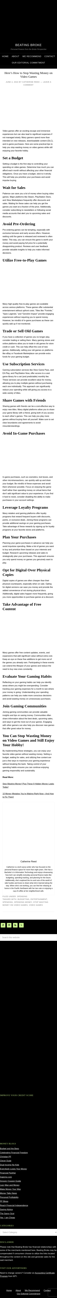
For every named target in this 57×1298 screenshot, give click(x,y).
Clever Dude (5, 1161)
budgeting (23, 899)
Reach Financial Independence (14, 1205)
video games (36, 905)
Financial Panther (8, 1173)
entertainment (39, 899)
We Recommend (32, 1290)
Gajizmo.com (6, 1177)
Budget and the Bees (9, 1149)
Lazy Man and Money (9, 1185)
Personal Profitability (9, 1197)
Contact (47, 1290)
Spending (22, 896)
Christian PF (5, 1157)
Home (9, 1290)
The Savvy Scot (7, 1213)
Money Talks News (8, 1193)
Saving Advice (6, 1209)
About (18, 1290)
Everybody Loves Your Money (13, 1169)
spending (8, 902)
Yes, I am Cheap (7, 1218)
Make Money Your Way (10, 1189)
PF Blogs (4, 1201)
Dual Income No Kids (9, 1165)
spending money (23, 902)
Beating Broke (28, 45)
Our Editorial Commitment (28, 1294)
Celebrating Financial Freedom (14, 1153)
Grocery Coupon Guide (10, 1181)
